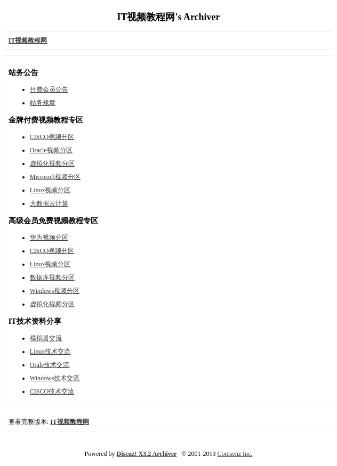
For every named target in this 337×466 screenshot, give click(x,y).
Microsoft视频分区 (55, 177)
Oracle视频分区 (51, 150)
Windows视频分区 (55, 291)
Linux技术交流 (50, 351)
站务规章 (42, 103)
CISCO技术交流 (52, 391)
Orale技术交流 (50, 365)
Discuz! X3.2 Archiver (147, 453)
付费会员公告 (49, 89)
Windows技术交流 (55, 378)
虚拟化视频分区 (52, 163)
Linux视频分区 (50, 190)
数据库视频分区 (52, 277)
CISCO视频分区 (52, 137)
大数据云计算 (49, 203)
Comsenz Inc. (234, 453)
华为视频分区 (49, 237)
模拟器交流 (46, 338)
